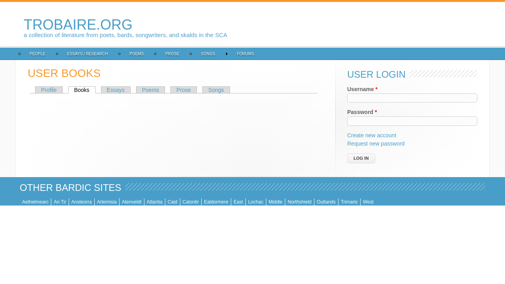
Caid (173, 202)
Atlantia (155, 202)
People (37, 54)
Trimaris (349, 202)
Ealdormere (216, 202)
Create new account (372, 135)
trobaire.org (78, 25)
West (368, 202)
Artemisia (107, 202)
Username (362, 89)
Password (362, 112)
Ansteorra (81, 202)
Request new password (376, 143)
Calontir (191, 202)
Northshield (300, 202)
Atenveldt (132, 202)
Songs (208, 54)
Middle (275, 202)
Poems (136, 54)
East (238, 202)
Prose (172, 54)
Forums (245, 54)
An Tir (60, 202)
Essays (116, 90)
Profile (49, 90)
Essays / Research (87, 54)
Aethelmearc (35, 202)
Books (84, 90)
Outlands (326, 202)
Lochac (256, 202)
